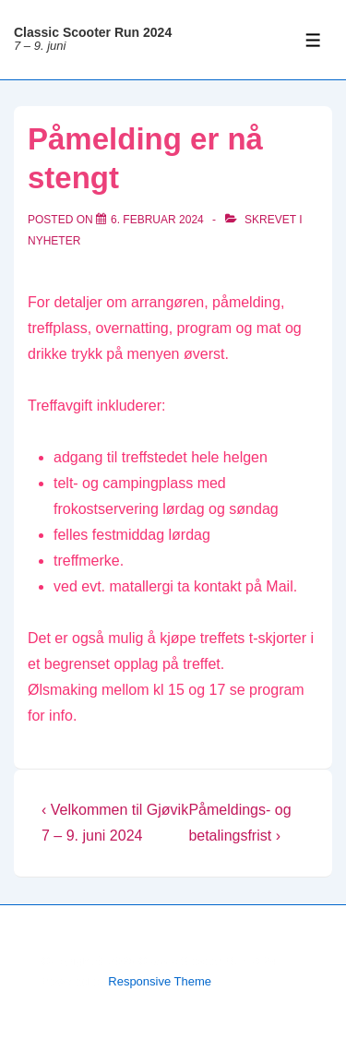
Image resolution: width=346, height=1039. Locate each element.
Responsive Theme (159, 981)
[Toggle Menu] (313, 40)
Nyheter (54, 240)
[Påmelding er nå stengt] (157, 219)
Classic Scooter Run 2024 (93, 32)
